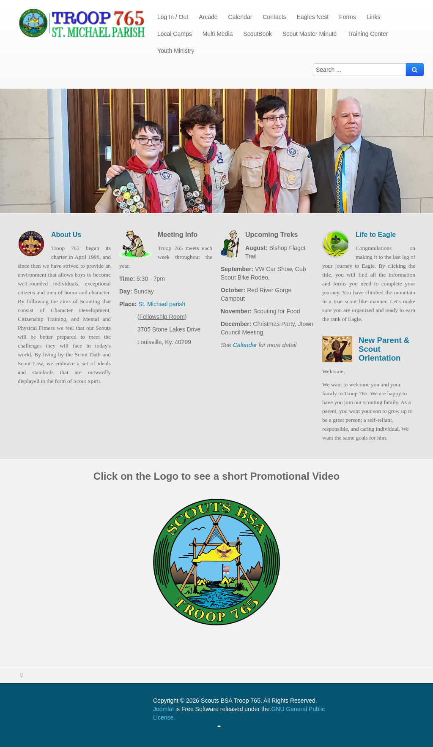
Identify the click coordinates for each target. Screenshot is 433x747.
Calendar (245, 345)
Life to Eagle (376, 234)
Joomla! (163, 709)
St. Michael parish (161, 304)
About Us (66, 234)
